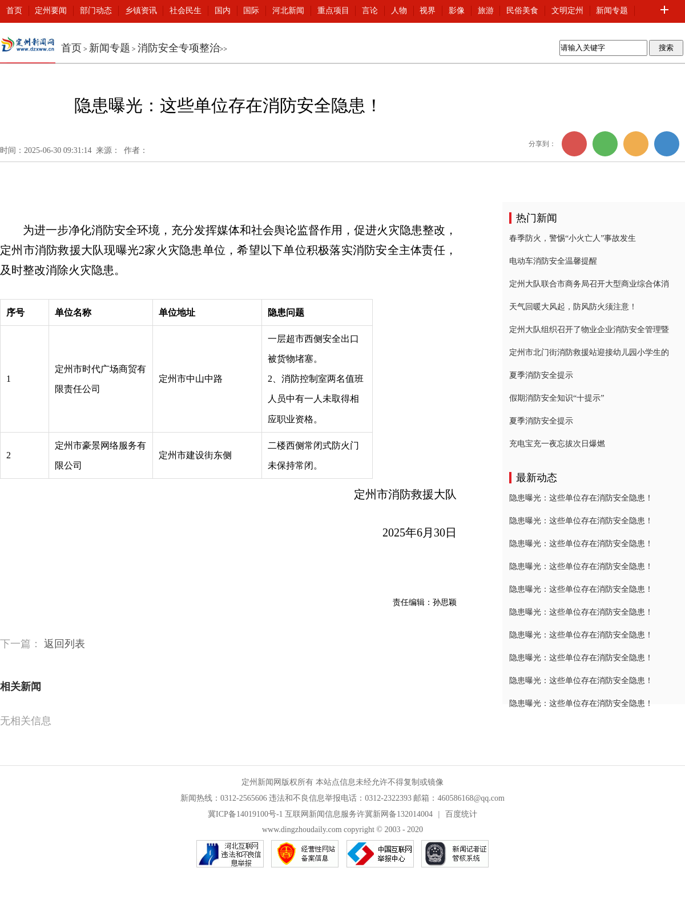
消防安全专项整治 (179, 48)
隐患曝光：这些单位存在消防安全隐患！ (581, 498)
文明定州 (567, 10)
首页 (14, 10)
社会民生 (186, 10)
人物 (399, 10)
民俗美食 (522, 10)
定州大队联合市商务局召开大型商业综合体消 (589, 284)
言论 (370, 10)
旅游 (486, 10)
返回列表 (64, 643)
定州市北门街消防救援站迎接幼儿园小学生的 (589, 352)
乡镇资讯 (141, 10)
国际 (251, 10)
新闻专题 (612, 10)
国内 (223, 10)
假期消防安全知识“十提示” (556, 398)
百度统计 (461, 814)
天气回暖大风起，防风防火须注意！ (573, 306)
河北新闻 (288, 10)
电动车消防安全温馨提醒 (553, 261)
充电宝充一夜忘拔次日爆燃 (557, 443)
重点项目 (333, 10)
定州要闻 (51, 10)
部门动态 (96, 10)
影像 (457, 10)
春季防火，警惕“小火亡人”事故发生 (572, 238)
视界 (428, 10)
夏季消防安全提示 (541, 375)
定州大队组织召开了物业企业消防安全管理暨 (589, 329)
